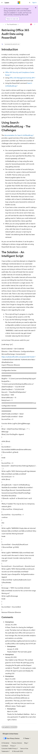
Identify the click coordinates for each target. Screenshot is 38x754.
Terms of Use (24, 748)
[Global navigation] (2, 2)
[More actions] (34, 24)
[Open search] (30, 2)
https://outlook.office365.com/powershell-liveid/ (18, 357)
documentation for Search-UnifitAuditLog (18, 135)
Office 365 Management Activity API (22, 78)
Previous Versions (17, 743)
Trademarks (5, 751)
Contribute (5, 746)
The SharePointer (12, 24)
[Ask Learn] (31, 24)
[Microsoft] (19, 2)
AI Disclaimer (5, 743)
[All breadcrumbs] (3, 24)
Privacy (12, 746)
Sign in (34, 2)
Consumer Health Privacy (9, 748)
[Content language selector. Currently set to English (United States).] (10, 733)
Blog (25, 743)
